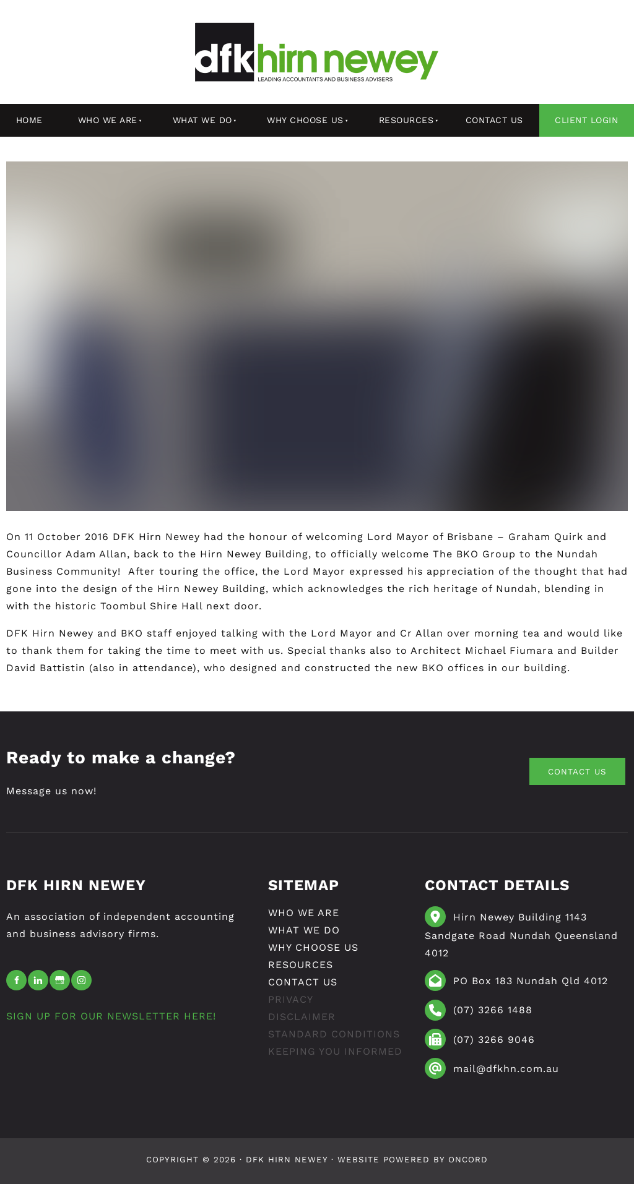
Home (29, 120)
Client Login (586, 120)
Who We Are (107, 120)
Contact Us (494, 120)
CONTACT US (564, 766)
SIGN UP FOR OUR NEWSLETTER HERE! (111, 1016)
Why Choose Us (305, 120)
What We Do (202, 120)
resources (406, 120)
